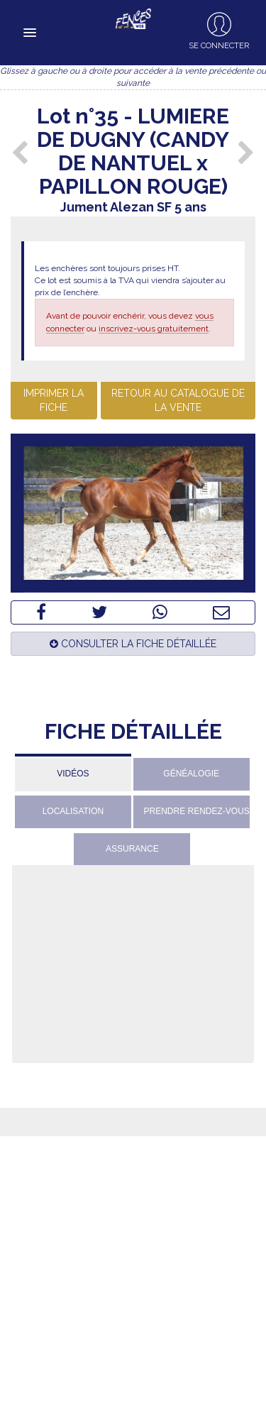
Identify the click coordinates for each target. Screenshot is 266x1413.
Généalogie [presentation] (191, 774)
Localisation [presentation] (73, 811)
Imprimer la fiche (53, 400)
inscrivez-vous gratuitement (154, 329)
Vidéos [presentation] (73, 774)
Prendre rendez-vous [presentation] (197, 811)
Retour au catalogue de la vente (178, 400)
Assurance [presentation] (132, 849)
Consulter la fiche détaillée (133, 643)
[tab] (73, 772)
